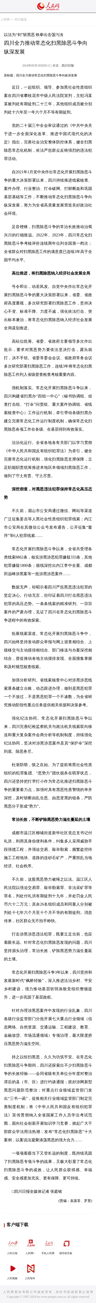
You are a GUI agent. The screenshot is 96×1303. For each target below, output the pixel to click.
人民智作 (30, 1270)
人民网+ (30, 1245)
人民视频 (12, 1270)
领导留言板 (66, 1245)
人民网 (5, 19)
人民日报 (12, 1245)
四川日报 (68, 65)
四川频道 (21, 19)
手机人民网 (48, 1245)
